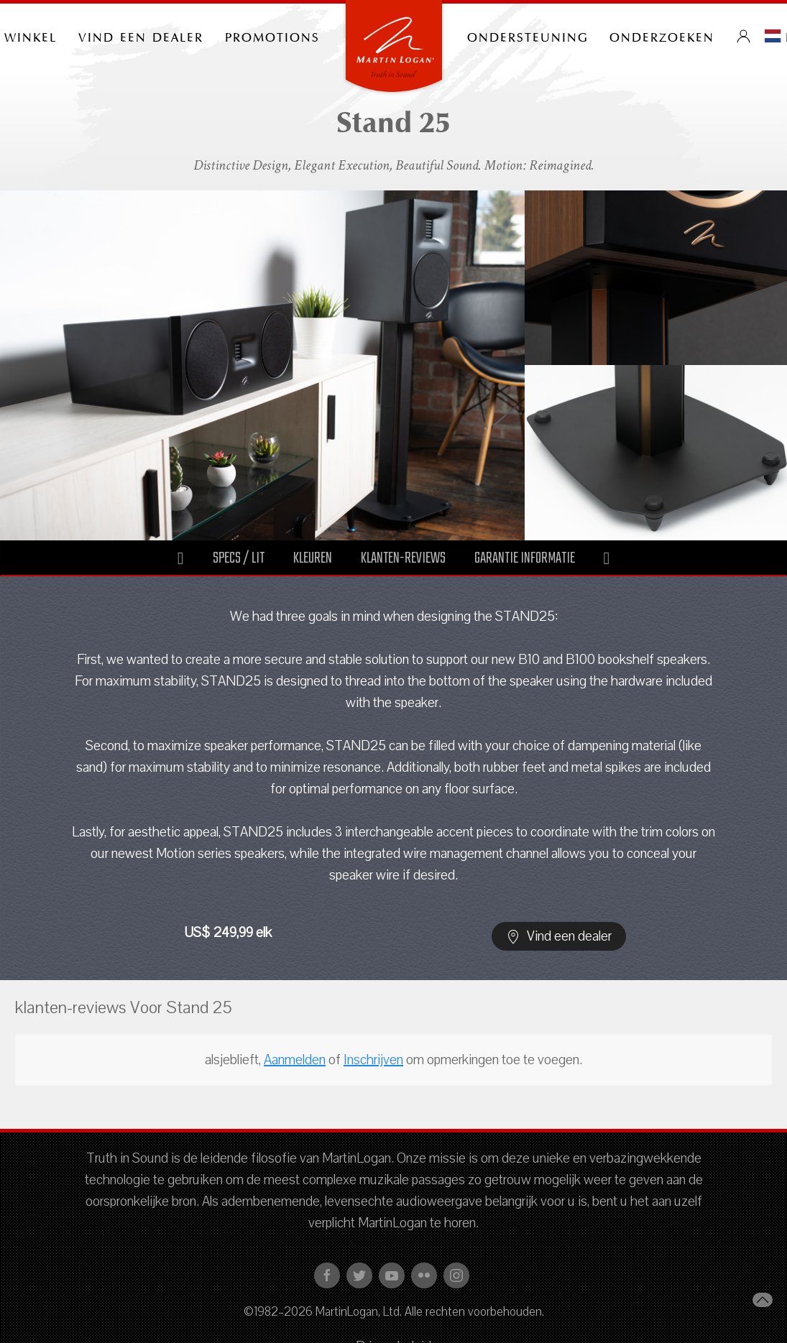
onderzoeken (661, 36)
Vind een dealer (140, 36)
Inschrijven (373, 1060)
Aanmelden (295, 1060)
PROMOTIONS (272, 36)
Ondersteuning (527, 36)
